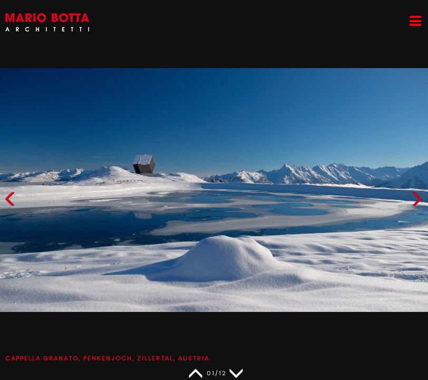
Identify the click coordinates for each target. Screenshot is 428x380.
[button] (416, 201)
